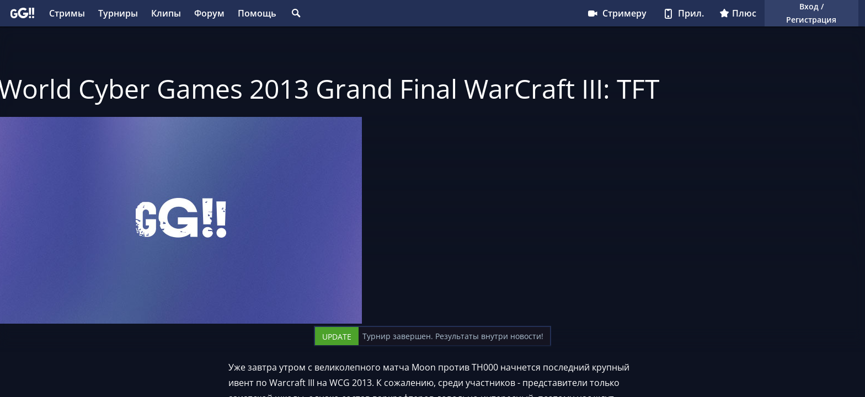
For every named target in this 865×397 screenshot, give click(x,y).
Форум (209, 13)
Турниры (118, 13)
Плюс (737, 13)
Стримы (67, 13)
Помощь (257, 13)
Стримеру (616, 13)
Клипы (166, 13)
